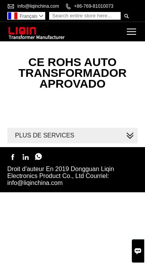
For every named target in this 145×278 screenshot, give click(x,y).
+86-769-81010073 (93, 6)
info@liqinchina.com (38, 6)
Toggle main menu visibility (132, 29)
